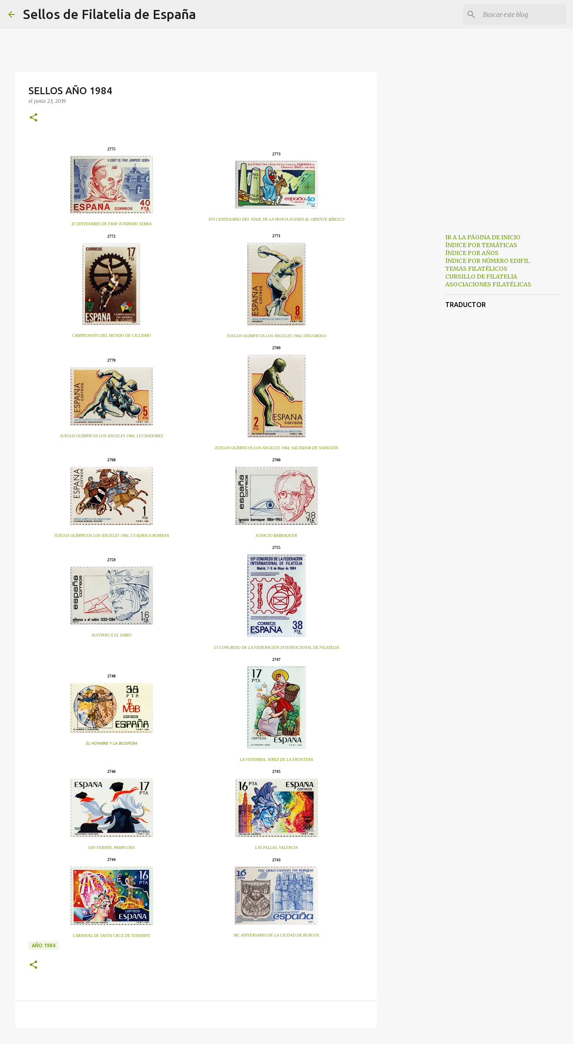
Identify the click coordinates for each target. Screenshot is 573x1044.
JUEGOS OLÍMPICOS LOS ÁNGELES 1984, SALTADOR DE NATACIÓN (276, 448)
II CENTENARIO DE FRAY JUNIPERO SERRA (111, 224)
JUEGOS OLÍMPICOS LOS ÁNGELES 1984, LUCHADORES (111, 436)
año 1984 (43, 945)
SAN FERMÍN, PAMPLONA (111, 847)
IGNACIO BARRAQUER (276, 535)
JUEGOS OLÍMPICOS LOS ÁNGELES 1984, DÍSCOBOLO (276, 336)
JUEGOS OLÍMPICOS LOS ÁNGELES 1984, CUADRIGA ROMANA (111, 535)
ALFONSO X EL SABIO (111, 635)
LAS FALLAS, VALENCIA (276, 847)
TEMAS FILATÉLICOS (476, 268)
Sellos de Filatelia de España (109, 14)
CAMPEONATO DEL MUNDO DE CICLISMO (111, 335)
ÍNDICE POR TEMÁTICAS (481, 245)
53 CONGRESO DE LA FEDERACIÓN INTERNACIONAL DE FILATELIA (276, 647)
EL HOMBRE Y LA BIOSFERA (111, 743)
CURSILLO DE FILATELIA (481, 276)
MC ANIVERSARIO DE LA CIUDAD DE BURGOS (276, 935)
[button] (33, 118)
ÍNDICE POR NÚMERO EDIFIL (487, 261)
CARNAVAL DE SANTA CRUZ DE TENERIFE (111, 935)
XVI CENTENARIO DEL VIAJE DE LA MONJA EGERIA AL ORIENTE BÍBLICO (276, 219)
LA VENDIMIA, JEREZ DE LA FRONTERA (276, 759)
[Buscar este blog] (523, 14)
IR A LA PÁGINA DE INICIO (482, 237)
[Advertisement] (418, 357)
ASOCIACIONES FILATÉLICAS (488, 284)
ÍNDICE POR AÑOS (472, 253)
